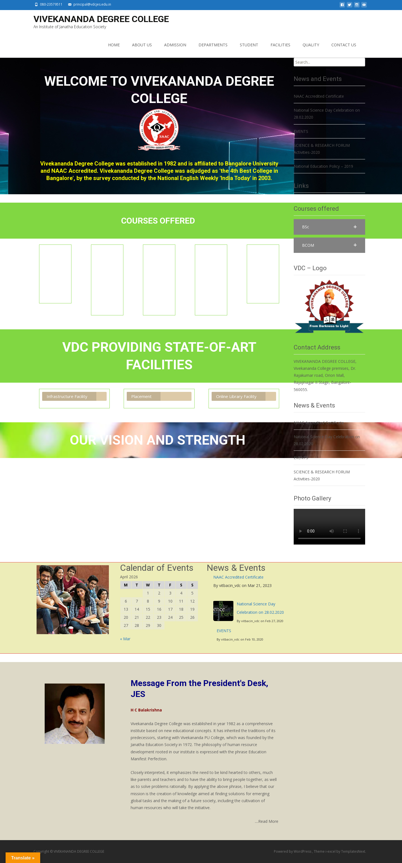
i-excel (331, 851)
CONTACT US (343, 44)
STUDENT (249, 44)
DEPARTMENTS (213, 44)
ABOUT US (142, 44)
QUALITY (311, 44)
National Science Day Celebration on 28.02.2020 (260, 608)
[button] (329, 226)
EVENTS (224, 630)
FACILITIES (280, 44)
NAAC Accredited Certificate (238, 577)
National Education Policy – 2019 (323, 166)
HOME (114, 44)
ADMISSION (175, 44)
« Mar (125, 638)
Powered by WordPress (293, 851)
